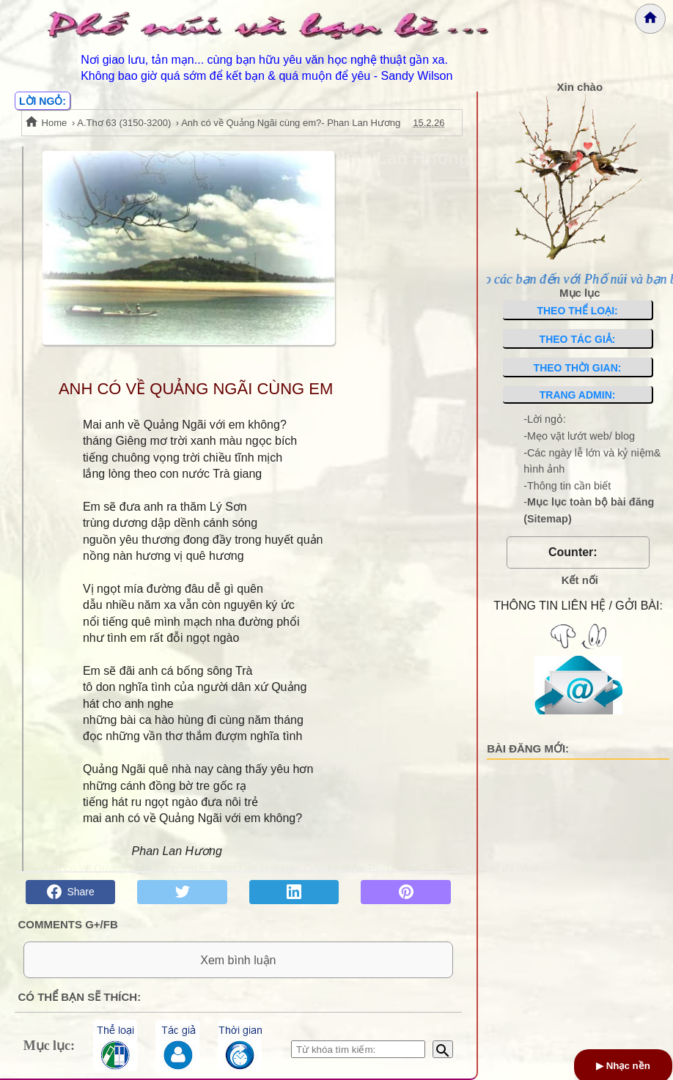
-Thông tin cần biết (567, 486)
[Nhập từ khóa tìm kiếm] (358, 1049)
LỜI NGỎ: (42, 101)
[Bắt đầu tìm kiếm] (443, 1049)
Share (71, 891)
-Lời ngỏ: (544, 419)
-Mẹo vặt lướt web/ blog (579, 436)
